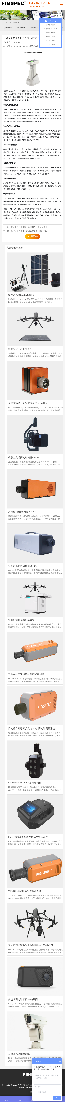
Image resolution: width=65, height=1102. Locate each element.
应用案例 (16, 22)
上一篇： (25, 227)
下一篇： (26, 231)
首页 (7, 22)
